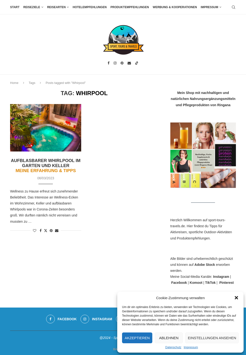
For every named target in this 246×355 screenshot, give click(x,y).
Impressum (191, 347)
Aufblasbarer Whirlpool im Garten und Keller (45, 165)
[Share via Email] (56, 231)
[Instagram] (115, 63)
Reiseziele (31, 7)
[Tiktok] (136, 63)
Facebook (179, 283)
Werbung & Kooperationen (175, 7)
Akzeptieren (137, 338)
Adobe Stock (204, 265)
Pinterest (226, 283)
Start (14, 7)
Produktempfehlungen (130, 7)
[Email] (129, 63)
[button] (236, 297)
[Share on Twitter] (45, 230)
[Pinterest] (122, 63)
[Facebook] (109, 63)
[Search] (233, 7)
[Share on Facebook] (41, 231)
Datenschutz (173, 347)
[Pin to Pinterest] (51, 231)
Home (14, 83)
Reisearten (56, 7)
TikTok (210, 283)
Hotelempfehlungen (89, 7)
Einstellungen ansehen (212, 338)
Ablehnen (168, 338)
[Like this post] (34, 231)
